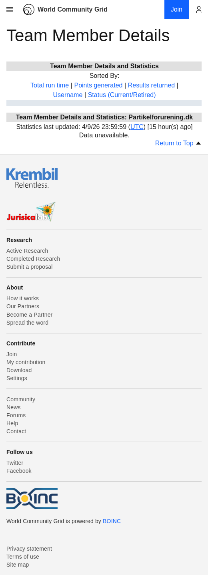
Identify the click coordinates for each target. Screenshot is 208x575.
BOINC (112, 521)
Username (67, 94)
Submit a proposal (29, 267)
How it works (22, 298)
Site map (17, 564)
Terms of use (22, 556)
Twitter (14, 463)
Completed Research (33, 259)
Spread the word (27, 322)
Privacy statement (29, 548)
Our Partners (22, 306)
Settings (16, 378)
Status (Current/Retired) (122, 94)
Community (20, 399)
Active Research (27, 251)
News (13, 407)
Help (12, 423)
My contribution (25, 362)
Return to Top (178, 143)
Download (19, 370)
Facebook (19, 471)
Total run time (49, 85)
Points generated (98, 85)
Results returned (151, 85)
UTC (137, 126)
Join (11, 354)
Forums (16, 415)
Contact (16, 431)
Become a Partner (29, 314)
